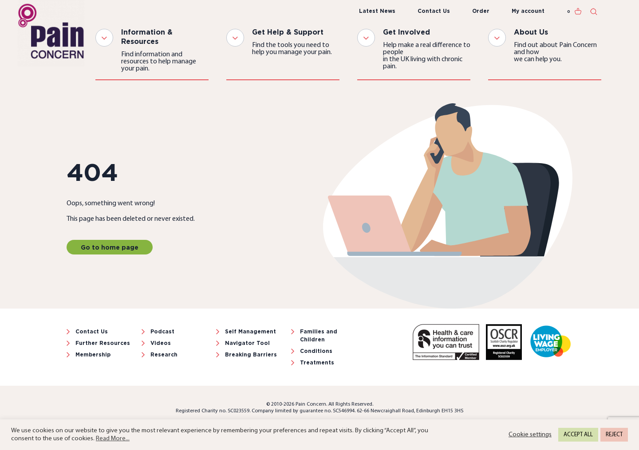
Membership (92, 354)
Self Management (250, 331)
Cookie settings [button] (530, 434)
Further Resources (102, 343)
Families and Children (318, 335)
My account (528, 11)
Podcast (162, 331)
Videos (160, 343)
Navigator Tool (247, 343)
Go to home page (109, 247)
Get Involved (406, 32)
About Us (531, 32)
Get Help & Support (287, 32)
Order (480, 11)
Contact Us (434, 11)
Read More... (113, 438)
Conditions (316, 351)
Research (164, 354)
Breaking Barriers (251, 354)
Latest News (377, 11)
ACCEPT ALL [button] (578, 435)
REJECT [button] (614, 435)
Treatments (317, 362)
